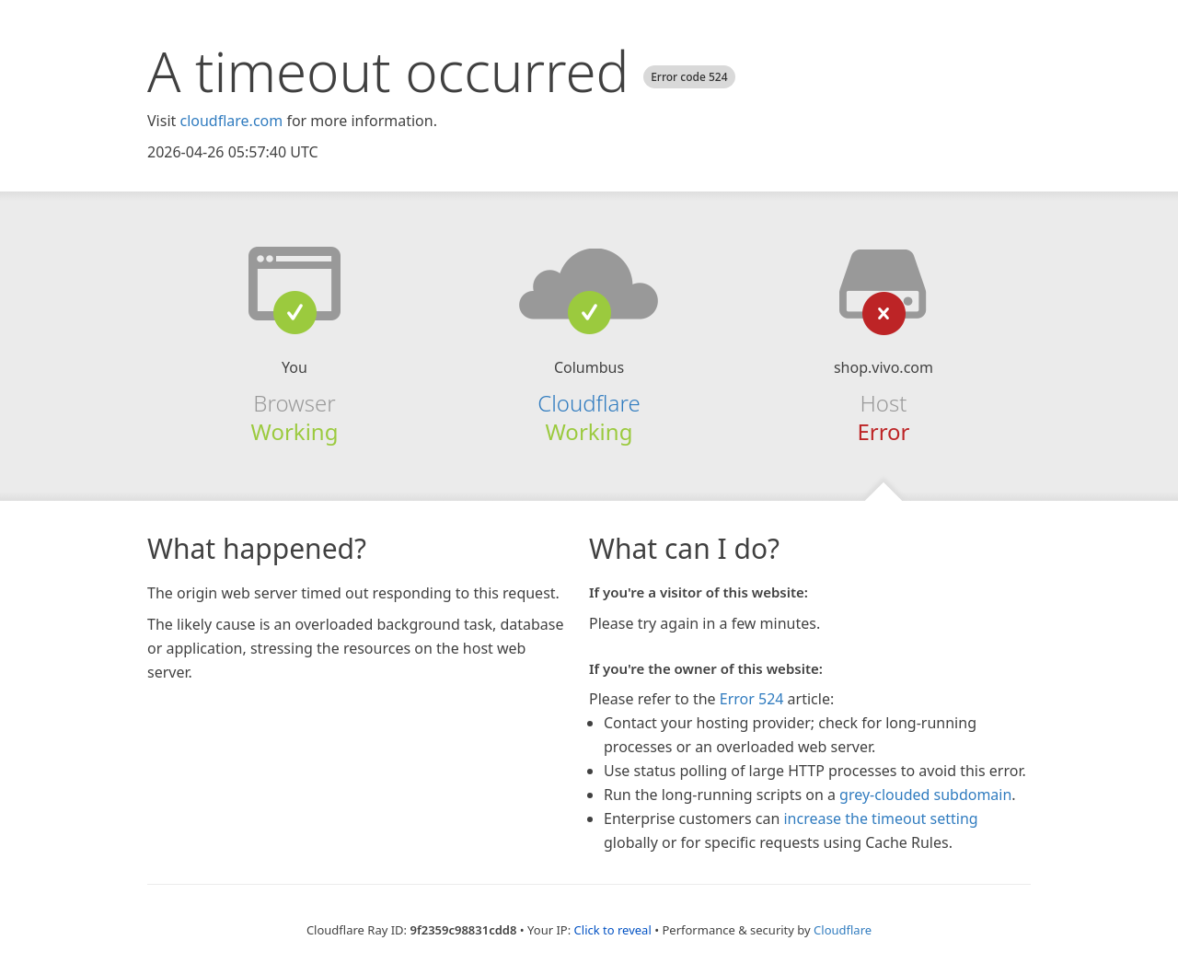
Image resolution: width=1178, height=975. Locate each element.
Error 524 (752, 699)
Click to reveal (613, 930)
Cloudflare (588, 403)
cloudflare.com (231, 120)
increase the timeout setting (880, 818)
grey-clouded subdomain (925, 794)
